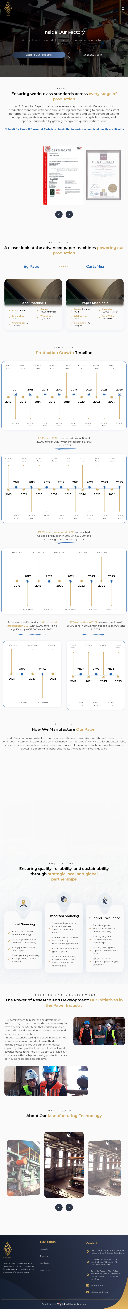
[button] (66, 9)
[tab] (32, 267)
